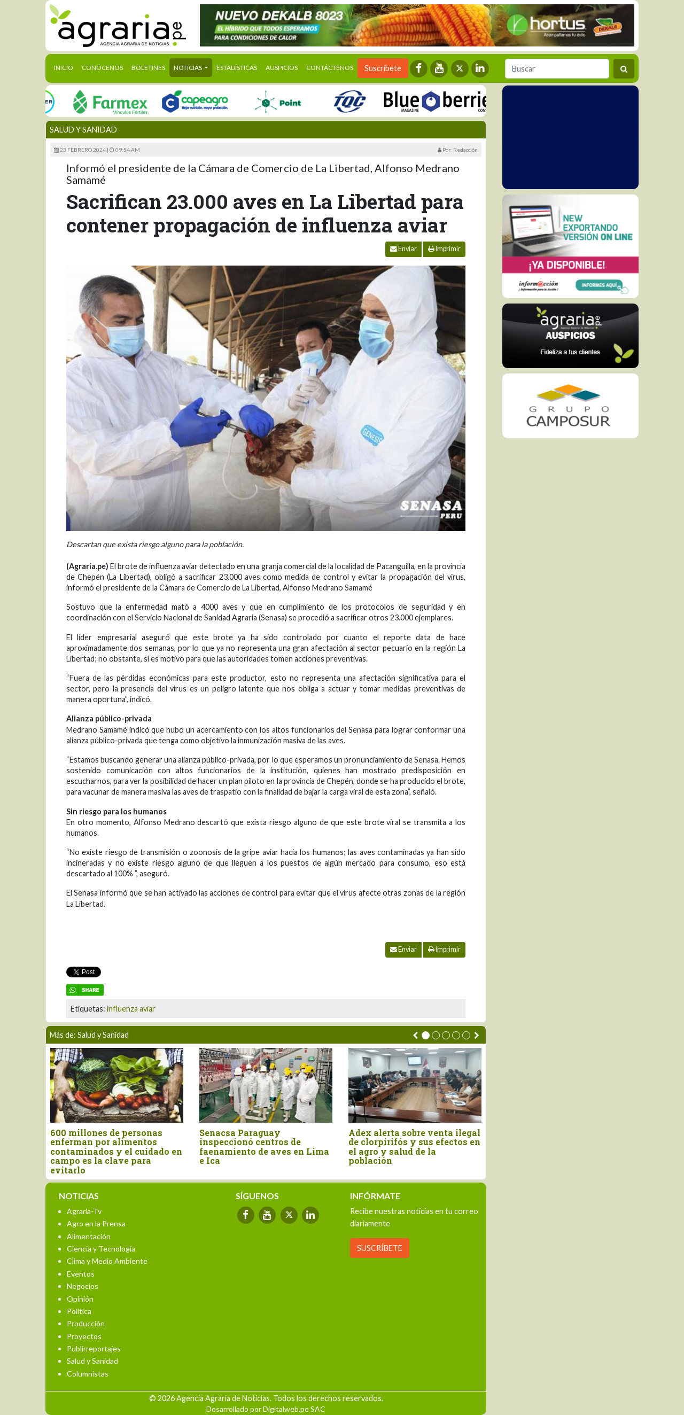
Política (79, 1311)
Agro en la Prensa (96, 1223)
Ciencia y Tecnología (101, 1248)
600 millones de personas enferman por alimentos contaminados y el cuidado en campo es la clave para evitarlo (116, 1151)
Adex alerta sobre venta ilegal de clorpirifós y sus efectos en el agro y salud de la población (414, 1146)
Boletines (148, 68)
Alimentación (89, 1236)
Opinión (80, 1298)
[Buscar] (557, 69)
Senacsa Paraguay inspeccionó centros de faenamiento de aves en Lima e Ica (264, 1146)
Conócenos (102, 68)
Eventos (81, 1273)
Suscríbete (382, 68)
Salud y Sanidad (83, 129)
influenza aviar (131, 1008)
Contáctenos (329, 68)
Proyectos (84, 1336)
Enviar (403, 249)
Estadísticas (236, 68)
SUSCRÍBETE (379, 1248)
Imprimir (444, 249)
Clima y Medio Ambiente (107, 1260)
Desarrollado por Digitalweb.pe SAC (265, 1408)
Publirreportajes (94, 1348)
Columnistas (87, 1373)
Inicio (65, 67)
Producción (86, 1323)
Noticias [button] (188, 68)
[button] (426, 1035)
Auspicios (282, 68)
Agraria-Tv (84, 1211)
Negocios (82, 1285)
